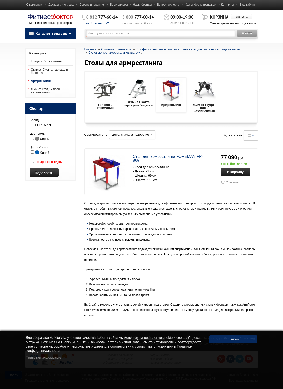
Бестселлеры (119, 4)
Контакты (227, 4)
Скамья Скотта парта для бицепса (49, 71)
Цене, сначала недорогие (132, 134)
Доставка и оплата (61, 4)
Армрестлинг (41, 81)
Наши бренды (142, 4)
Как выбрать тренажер (200, 4)
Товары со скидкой (47, 162)
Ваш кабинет (248, 4)
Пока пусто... (241, 16)
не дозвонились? (97, 23)
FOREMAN (43, 125)
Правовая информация (44, 357)
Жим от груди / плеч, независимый (46, 90)
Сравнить (232, 182)
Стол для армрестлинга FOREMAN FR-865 (168, 158)
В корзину (235, 172)
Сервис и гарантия (91, 4)
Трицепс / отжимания (46, 61)
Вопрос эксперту (168, 4)
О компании (34, 4)
